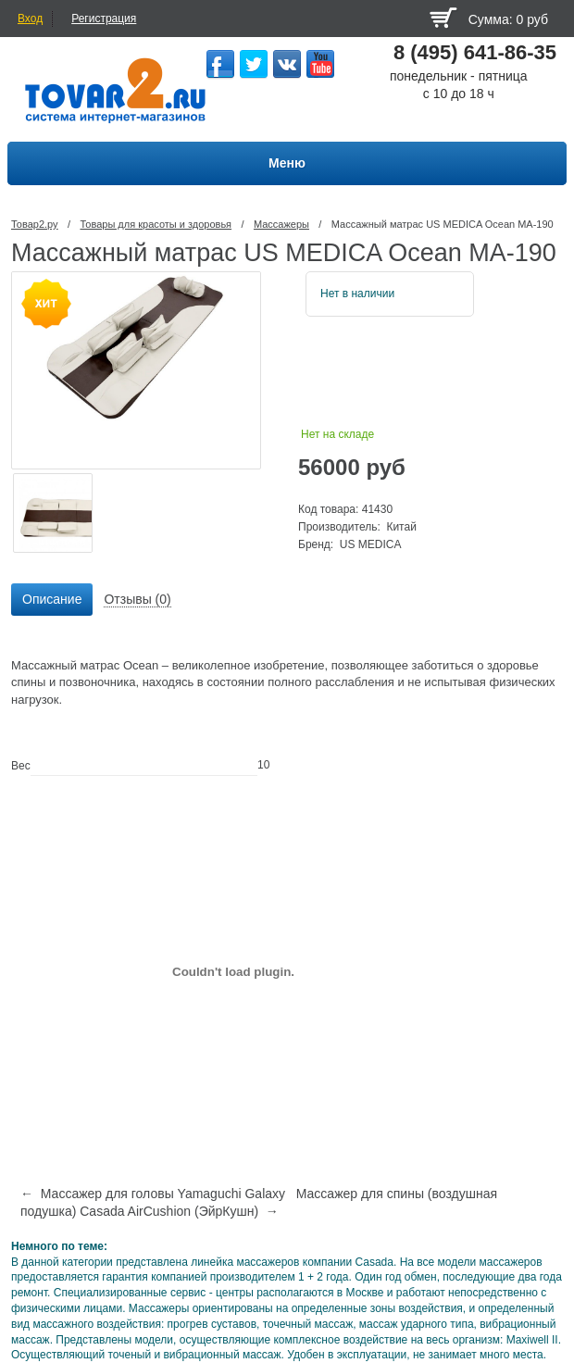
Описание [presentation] (51, 599)
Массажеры (281, 224)
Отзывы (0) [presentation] (137, 599)
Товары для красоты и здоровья (155, 224)
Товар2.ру (34, 224)
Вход (30, 18)
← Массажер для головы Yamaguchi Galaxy (152, 1193)
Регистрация (103, 18)
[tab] (52, 600)
